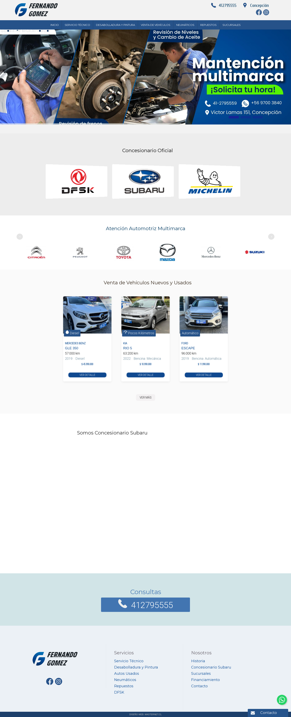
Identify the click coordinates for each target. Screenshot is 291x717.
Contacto (268, 713)
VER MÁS (146, 397)
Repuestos (208, 24)
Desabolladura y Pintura (115, 24)
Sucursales (231, 24)
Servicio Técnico (77, 24)
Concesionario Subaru (211, 667)
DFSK (119, 692)
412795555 (227, 5)
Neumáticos (185, 24)
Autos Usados (126, 673)
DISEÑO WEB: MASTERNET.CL (145, 714)
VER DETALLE (87, 359)
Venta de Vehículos (155, 24)
